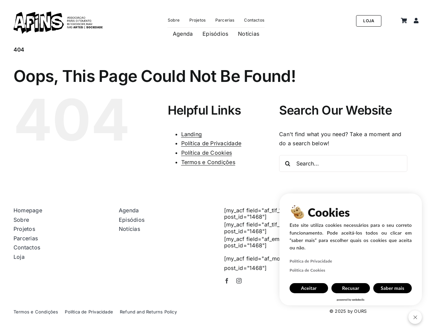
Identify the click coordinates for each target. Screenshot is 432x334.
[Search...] (343, 163)
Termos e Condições (208, 162)
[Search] (287, 163)
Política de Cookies (206, 152)
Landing (191, 134)
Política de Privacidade (211, 143)
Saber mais (392, 288)
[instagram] (239, 280)
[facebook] (227, 280)
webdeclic (358, 299)
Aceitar (309, 288)
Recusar (350, 288)
